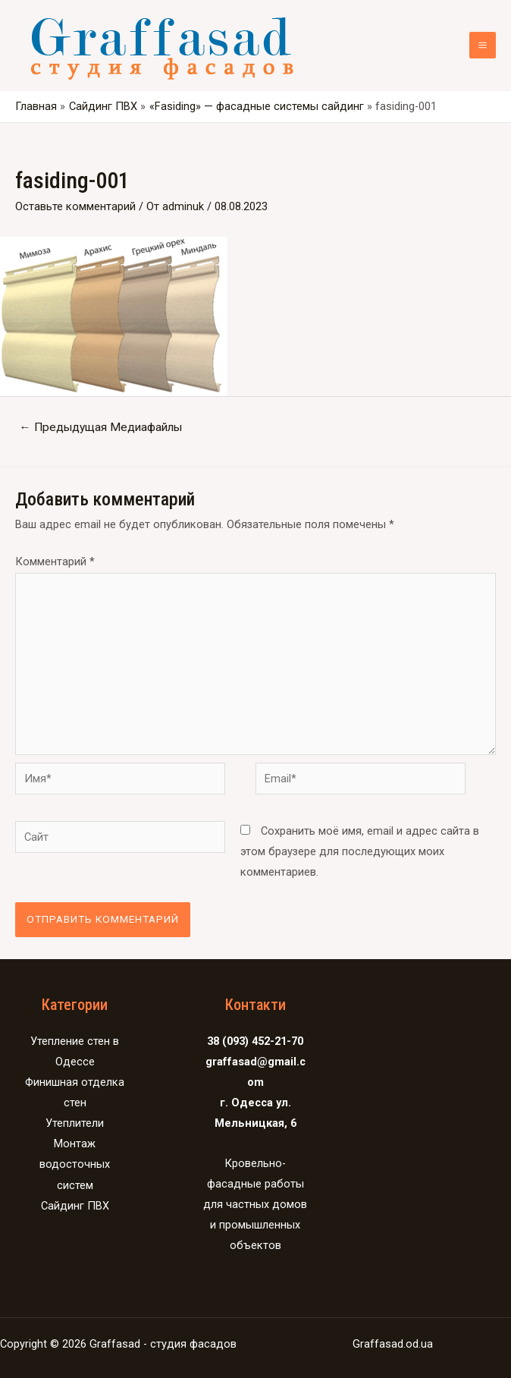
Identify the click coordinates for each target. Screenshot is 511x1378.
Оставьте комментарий (75, 206)
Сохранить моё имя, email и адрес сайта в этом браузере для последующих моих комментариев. (359, 851)
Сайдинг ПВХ (75, 1206)
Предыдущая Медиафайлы (100, 427)
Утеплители (74, 1123)
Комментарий (55, 561)
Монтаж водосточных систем (74, 1164)
